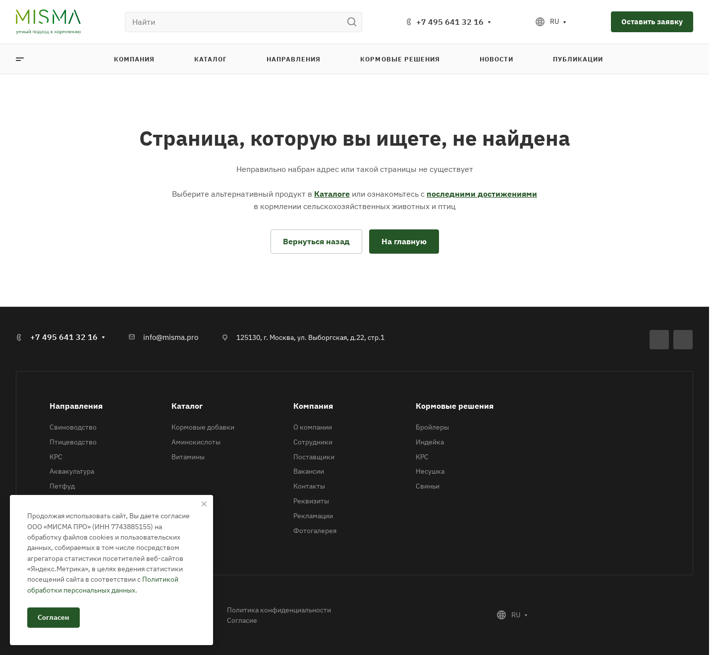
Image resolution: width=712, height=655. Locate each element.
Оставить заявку (652, 21)
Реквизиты (311, 500)
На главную (404, 241)
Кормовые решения (454, 406)
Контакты (309, 486)
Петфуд (62, 486)
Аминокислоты (195, 441)
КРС (56, 456)
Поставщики (313, 456)
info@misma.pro (170, 337)
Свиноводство (73, 427)
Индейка (430, 441)
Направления (76, 406)
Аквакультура (72, 471)
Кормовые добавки (202, 427)
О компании (312, 427)
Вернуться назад (316, 241)
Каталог (187, 406)
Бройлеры (432, 427)
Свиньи (427, 486)
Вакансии (308, 471)
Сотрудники (312, 441)
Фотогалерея (314, 530)
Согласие (242, 620)
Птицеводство (73, 441)
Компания (313, 406)
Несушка (430, 471)
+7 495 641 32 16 (450, 22)
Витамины (188, 456)
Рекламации (313, 515)
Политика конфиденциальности (279, 609)
